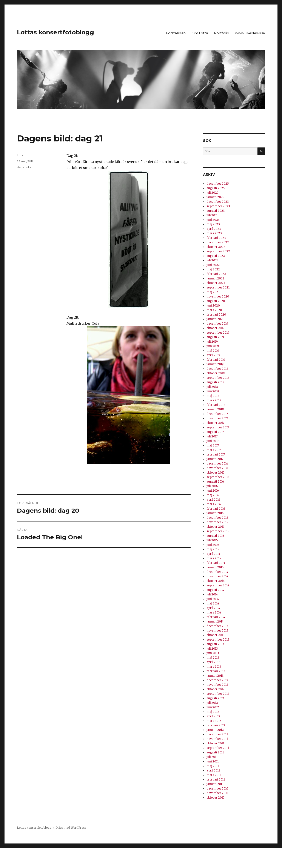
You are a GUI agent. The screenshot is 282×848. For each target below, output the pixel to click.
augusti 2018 (215, 382)
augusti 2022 (215, 256)
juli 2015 (212, 540)
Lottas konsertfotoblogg (55, 32)
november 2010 (217, 793)
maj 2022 (213, 269)
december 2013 (217, 626)
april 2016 (213, 499)
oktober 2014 (215, 581)
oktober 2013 (215, 635)
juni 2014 (212, 599)
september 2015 (217, 531)
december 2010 (217, 788)
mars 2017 (213, 450)
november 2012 (217, 685)
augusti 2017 (215, 432)
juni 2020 (213, 305)
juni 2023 (213, 220)
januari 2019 (214, 364)
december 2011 (217, 734)
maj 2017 (212, 445)
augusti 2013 (215, 644)
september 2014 (217, 585)
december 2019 (217, 323)
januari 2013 (215, 676)
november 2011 (217, 739)
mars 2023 (214, 233)
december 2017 (217, 414)
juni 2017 (212, 441)
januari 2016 (214, 513)
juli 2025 (212, 193)
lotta (20, 155)
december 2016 (217, 463)
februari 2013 (215, 671)
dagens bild (25, 167)
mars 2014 (213, 612)
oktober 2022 (215, 247)
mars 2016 (213, 504)
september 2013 (217, 639)
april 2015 (213, 554)
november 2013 (217, 630)
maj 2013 (212, 657)
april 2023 (213, 229)
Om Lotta (200, 33)
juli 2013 (212, 648)
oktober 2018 (215, 373)
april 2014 (213, 608)
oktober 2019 (215, 328)
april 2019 (213, 355)
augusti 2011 (215, 752)
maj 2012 (212, 712)
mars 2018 (213, 400)
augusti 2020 (215, 301)
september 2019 (217, 332)
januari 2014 (215, 621)
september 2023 (218, 206)
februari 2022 (216, 274)
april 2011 (213, 770)
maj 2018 (212, 396)
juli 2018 (212, 387)
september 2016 (217, 477)
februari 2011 (215, 779)
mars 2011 (213, 775)
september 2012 (217, 694)
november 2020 (217, 296)
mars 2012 (213, 721)
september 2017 (217, 427)
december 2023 (217, 202)
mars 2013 (213, 667)
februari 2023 (216, 238)
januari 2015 (214, 567)
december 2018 (217, 369)
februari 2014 (215, 617)
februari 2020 (216, 314)
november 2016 (217, 468)
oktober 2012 (215, 689)
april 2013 (213, 662)
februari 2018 (215, 405)
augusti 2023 (215, 211)
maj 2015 (212, 549)
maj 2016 (212, 495)
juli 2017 (211, 436)
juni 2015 (212, 545)
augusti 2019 (215, 337)
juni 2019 (212, 346)
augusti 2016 (215, 481)
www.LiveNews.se (250, 33)
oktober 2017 (215, 423)
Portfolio (221, 33)
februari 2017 (215, 454)
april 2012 (213, 716)
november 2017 (217, 418)
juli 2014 (212, 594)
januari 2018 (215, 409)
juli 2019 (212, 341)
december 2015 (217, 518)
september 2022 (218, 251)
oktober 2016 (215, 472)
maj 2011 (212, 766)
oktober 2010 (215, 797)
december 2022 (217, 242)
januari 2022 (215, 278)
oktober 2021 (215, 283)
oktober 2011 (215, 743)
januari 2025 (215, 197)
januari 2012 (215, 730)
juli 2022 (212, 260)
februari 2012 (215, 725)
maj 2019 (212, 351)
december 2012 (217, 680)
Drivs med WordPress (70, 828)
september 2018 (217, 378)
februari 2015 (215, 563)
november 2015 (217, 522)
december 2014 (217, 572)
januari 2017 (214, 459)
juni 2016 (212, 490)
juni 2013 (212, 653)
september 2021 (218, 287)
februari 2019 (215, 360)
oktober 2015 (215, 527)
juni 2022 (213, 265)
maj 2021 (212, 292)
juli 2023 (212, 215)
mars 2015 (213, 558)
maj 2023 (213, 224)
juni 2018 (212, 391)
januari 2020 (215, 319)
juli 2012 (212, 703)
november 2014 (217, 576)
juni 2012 (212, 707)
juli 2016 (212, 486)
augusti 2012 (215, 698)
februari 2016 (215, 509)
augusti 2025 (215, 188)
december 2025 (217, 184)
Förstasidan (176, 33)
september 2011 (217, 748)
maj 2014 (212, 603)
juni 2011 (212, 761)
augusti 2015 (215, 536)
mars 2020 (214, 310)
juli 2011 (211, 757)
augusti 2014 (215, 590)
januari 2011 (214, 784)
